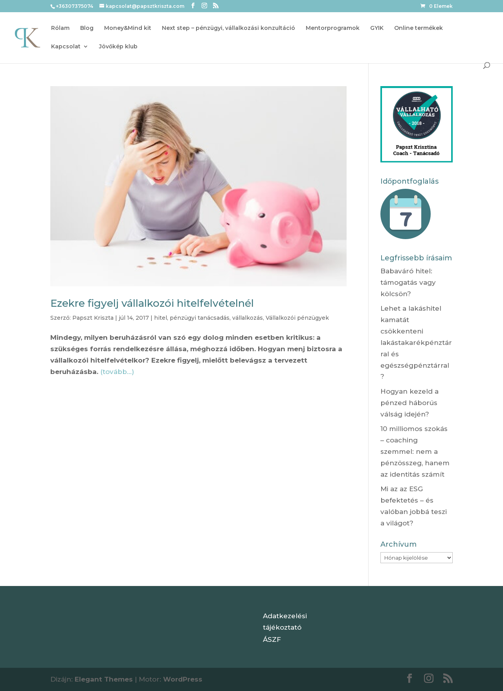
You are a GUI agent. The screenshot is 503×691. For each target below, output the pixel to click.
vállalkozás (247, 317)
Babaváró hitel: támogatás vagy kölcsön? (408, 282)
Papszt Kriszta (93, 317)
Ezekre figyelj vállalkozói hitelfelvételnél (152, 303)
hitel (160, 317)
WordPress (182, 679)
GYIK (377, 28)
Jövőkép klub (118, 47)
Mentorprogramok (333, 28)
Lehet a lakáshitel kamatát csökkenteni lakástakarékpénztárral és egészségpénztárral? (416, 342)
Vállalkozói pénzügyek (297, 317)
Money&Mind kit (127, 28)
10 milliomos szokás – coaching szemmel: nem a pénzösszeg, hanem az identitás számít (415, 451)
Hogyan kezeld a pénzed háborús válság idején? (409, 402)
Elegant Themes (104, 679)
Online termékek (418, 28)
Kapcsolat (66, 47)
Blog (87, 28)
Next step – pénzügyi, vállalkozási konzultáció (228, 28)
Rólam (60, 28)
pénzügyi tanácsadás (199, 317)
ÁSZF (272, 639)
